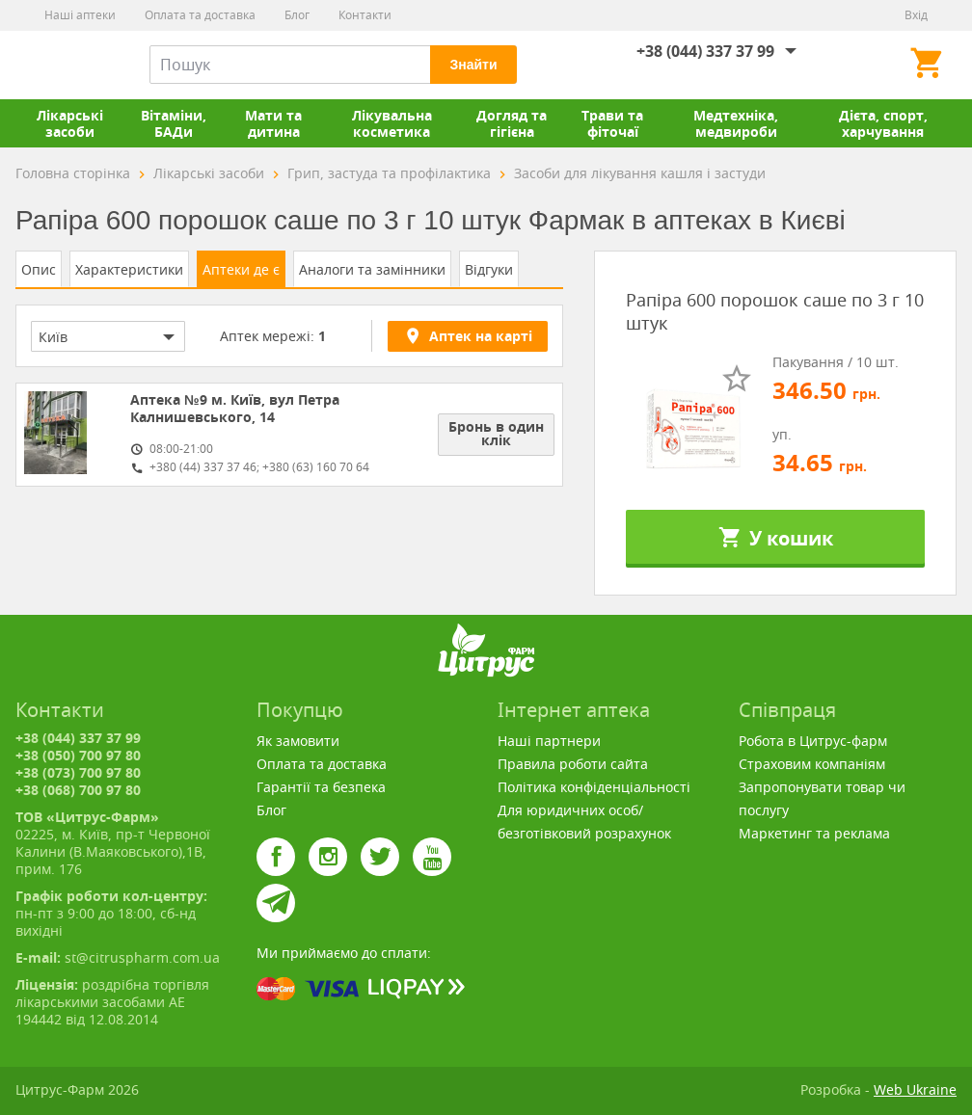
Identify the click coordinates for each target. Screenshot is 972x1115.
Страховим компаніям (812, 764)
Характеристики (129, 269)
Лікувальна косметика (392, 123)
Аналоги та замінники (372, 269)
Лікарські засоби (70, 123)
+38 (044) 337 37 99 (705, 51)
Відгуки (489, 269)
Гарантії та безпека (321, 787)
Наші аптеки (80, 15)
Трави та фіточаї (612, 123)
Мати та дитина (273, 123)
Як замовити (297, 740)
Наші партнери (549, 740)
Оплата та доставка (200, 15)
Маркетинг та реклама (814, 833)
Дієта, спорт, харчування (883, 123)
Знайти (473, 64)
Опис (38, 269)
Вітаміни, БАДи (173, 123)
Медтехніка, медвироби (735, 123)
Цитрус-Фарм (60, 65)
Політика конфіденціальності (594, 787)
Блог (297, 15)
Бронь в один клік (496, 433)
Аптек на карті (467, 335)
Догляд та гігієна (511, 123)
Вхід (916, 15)
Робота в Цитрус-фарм (813, 740)
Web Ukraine (915, 1089)
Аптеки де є (241, 269)
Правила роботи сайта (573, 764)
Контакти (365, 15)
